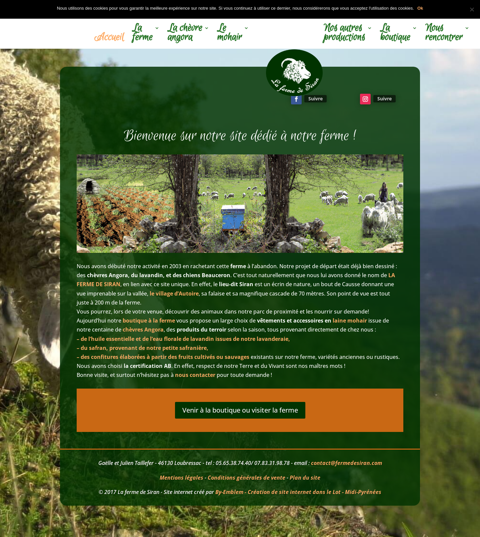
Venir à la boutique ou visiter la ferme (240, 410)
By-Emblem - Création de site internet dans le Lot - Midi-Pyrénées (298, 492)
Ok (420, 8)
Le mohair (229, 33)
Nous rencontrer (444, 33)
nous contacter (194, 375)
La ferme (142, 33)
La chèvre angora (185, 33)
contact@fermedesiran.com (346, 463)
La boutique (395, 33)
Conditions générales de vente (246, 477)
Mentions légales (181, 477)
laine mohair (350, 320)
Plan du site (305, 477)
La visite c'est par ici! (164, 99)
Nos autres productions (344, 33)
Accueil (109, 38)
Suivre (315, 98)
